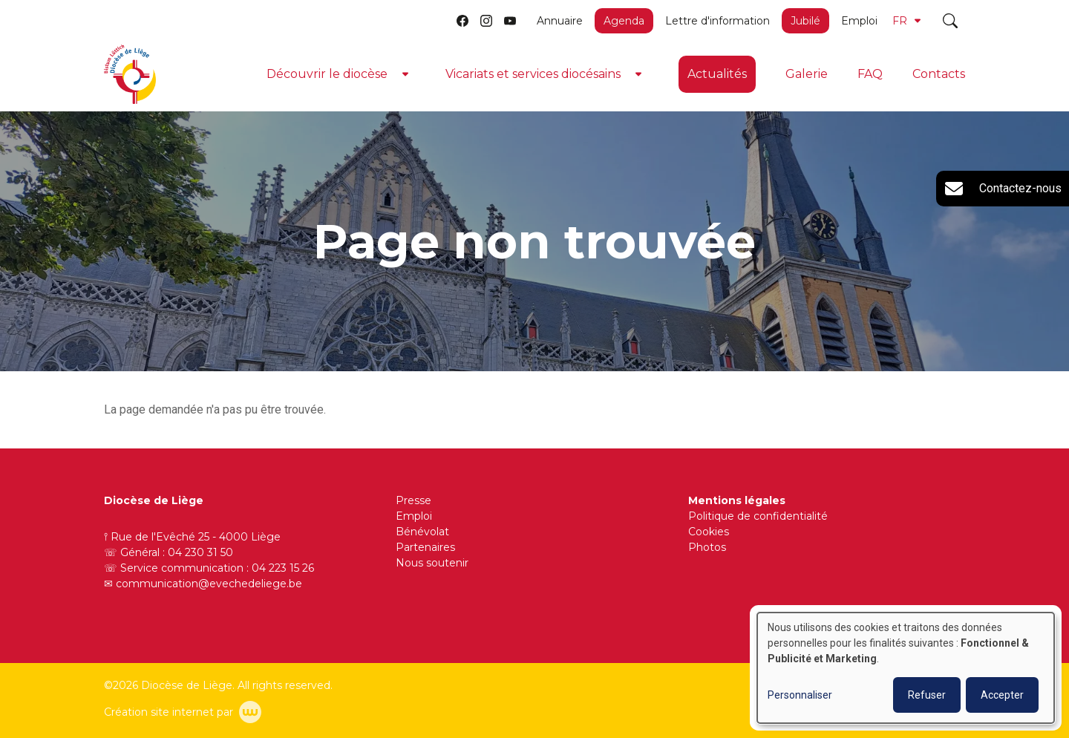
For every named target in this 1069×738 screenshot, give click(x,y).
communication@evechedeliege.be (209, 583)
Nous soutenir (432, 562)
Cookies (708, 531)
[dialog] (905, 668)
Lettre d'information (717, 20)
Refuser (927, 695)
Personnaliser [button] (800, 695)
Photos (707, 547)
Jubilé (805, 20)
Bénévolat (422, 531)
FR (906, 20)
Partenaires (425, 547)
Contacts (938, 74)
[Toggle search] (950, 21)
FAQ (870, 74)
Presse (413, 500)
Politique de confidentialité (758, 516)
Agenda (624, 20)
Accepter (1002, 695)
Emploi (859, 20)
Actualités (717, 74)
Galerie (806, 74)
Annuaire (560, 20)
